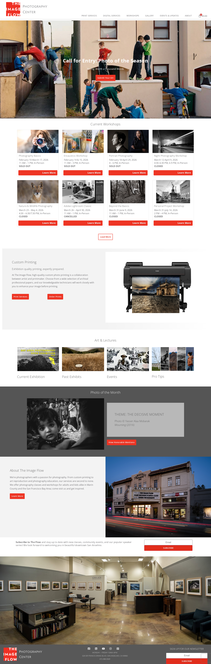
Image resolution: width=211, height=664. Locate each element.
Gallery (150, 15)
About (189, 15)
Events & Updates (170, 15)
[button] (100, 116)
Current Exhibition (31, 376)
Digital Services (112, 15)
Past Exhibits (71, 376)
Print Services (90, 15)
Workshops (134, 15)
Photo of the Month (105, 392)
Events (112, 376)
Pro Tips (158, 376)
